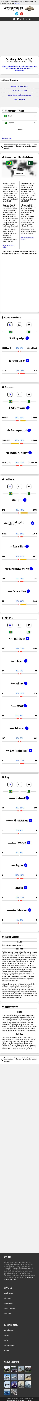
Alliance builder (7, 138)
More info (17, 3)
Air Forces (7, 1298)
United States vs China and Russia (19, 95)
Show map (19, 173)
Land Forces (8, 1293)
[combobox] (19, 116)
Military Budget (9, 1308)
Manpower (7, 1313)
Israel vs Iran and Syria (19, 91)
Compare (20, 129)
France (6, 1350)
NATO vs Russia (19, 99)
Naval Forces (8, 1303)
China (6, 1340)
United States (8, 1330)
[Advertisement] (19, 39)
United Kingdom (9, 1345)
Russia (6, 1335)
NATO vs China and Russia (19, 86)
